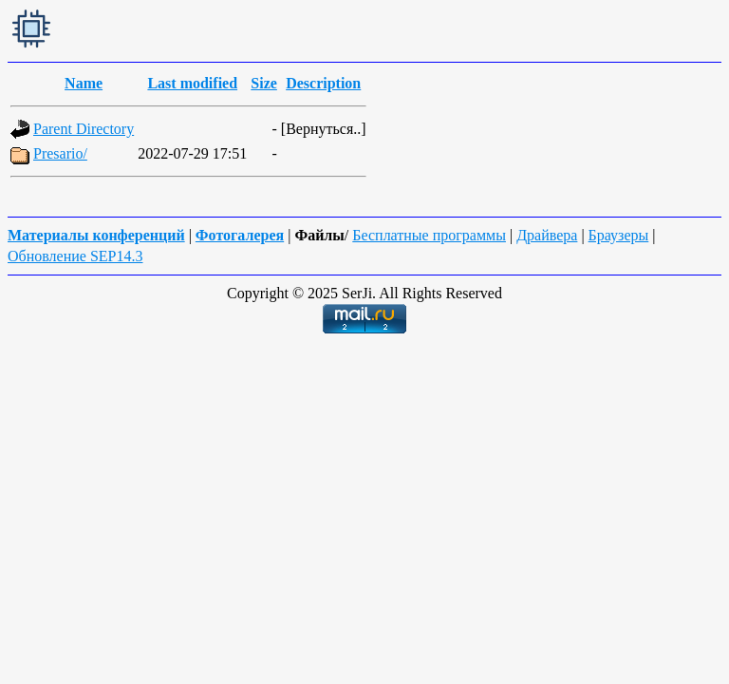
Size (264, 83)
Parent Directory (83, 129)
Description (323, 83)
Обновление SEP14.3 (75, 256)
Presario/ (60, 153)
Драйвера (546, 235)
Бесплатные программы (429, 235)
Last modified (192, 83)
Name (84, 83)
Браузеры (619, 235)
